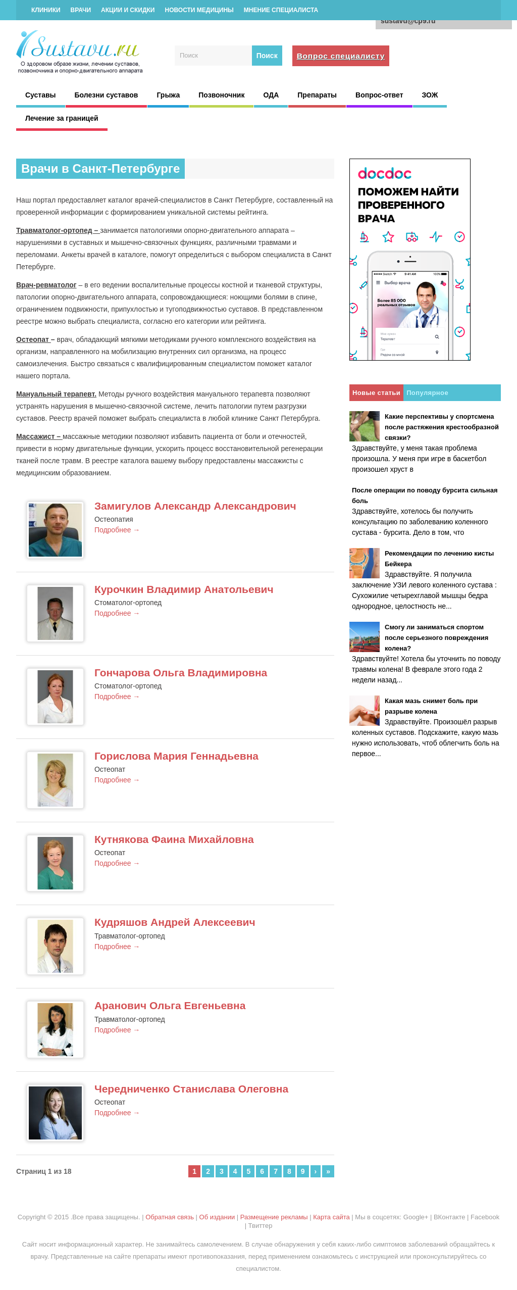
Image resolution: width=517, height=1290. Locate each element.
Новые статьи (376, 392)
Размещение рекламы (274, 1217)
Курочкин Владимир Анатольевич (184, 589)
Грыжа (168, 95)
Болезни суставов (106, 95)
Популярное (427, 392)
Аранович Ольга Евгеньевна (170, 1005)
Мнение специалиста (281, 10)
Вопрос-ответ (379, 95)
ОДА (271, 95)
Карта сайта (331, 1217)
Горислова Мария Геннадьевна (176, 756)
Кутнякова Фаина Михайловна (174, 839)
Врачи (81, 10)
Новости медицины (199, 10)
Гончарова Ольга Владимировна (180, 672)
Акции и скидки (127, 10)
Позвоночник (221, 95)
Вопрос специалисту (341, 56)
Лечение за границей (61, 118)
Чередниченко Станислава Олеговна (191, 1089)
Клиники (46, 10)
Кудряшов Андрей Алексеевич (174, 922)
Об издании (217, 1217)
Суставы (40, 95)
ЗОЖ (430, 95)
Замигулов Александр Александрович (195, 506)
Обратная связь (169, 1217)
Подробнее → (117, 530)
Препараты (317, 95)
